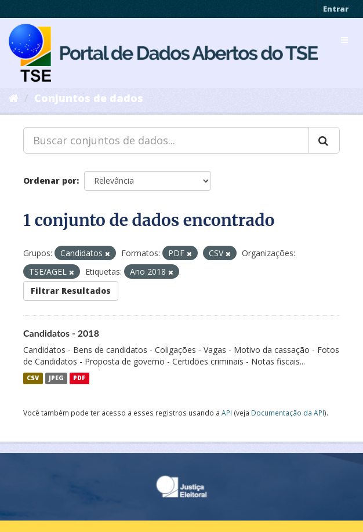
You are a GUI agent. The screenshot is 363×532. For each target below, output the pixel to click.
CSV (33, 378)
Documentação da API (287, 412)
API (227, 412)
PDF (79, 378)
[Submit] (324, 140)
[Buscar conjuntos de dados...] (166, 140)
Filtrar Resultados (71, 290)
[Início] (14, 98)
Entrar (336, 8)
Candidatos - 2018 (61, 332)
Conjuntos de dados (88, 98)
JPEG (56, 378)
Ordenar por (50, 180)
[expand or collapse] (344, 40)
